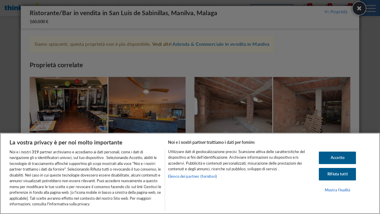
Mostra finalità (338, 190)
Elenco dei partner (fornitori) (192, 176)
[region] (190, 173)
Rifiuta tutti (337, 173)
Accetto (337, 157)
